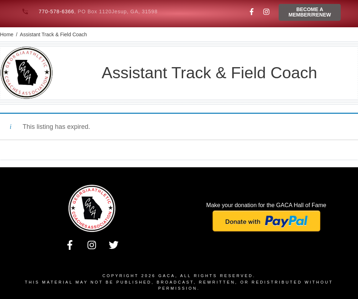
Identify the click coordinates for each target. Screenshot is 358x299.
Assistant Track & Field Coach (209, 73)
